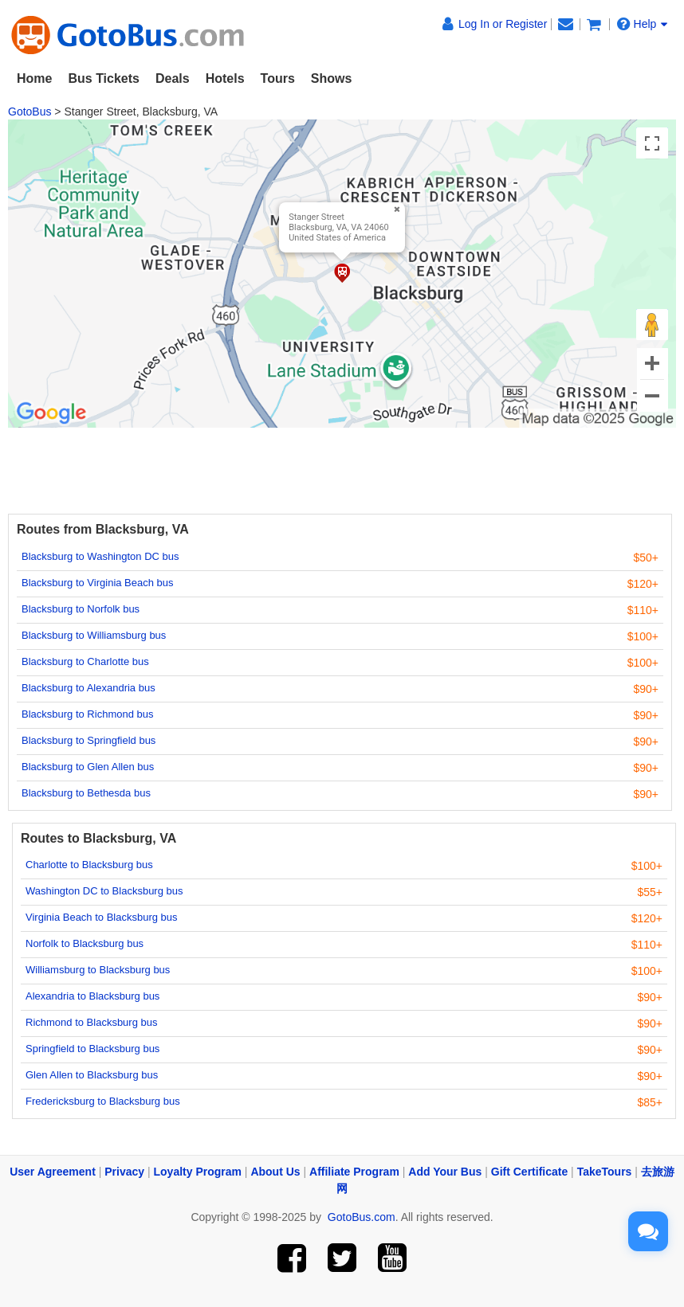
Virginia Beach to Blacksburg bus (102, 917)
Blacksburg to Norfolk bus (81, 609)
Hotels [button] (225, 78)
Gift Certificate (529, 1171)
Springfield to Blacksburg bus (92, 1049)
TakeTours (604, 1171)
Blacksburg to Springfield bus (88, 740)
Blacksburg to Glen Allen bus (88, 767)
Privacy (124, 1171)
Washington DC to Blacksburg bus (104, 891)
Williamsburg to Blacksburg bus (98, 970)
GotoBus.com (361, 1217)
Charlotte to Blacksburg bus (89, 865)
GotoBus (29, 111)
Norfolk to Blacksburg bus (84, 943)
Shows (331, 78)
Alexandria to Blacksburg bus (92, 996)
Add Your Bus (445, 1171)
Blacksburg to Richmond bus (87, 714)
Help (642, 24)
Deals (172, 78)
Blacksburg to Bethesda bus (86, 793)
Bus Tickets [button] (104, 78)
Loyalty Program (198, 1171)
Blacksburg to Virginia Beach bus (98, 583)
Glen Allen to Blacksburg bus (92, 1075)
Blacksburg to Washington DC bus (100, 556)
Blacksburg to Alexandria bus (88, 688)
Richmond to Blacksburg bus (91, 1022)
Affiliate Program (354, 1171)
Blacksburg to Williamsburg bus (94, 635)
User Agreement (53, 1171)
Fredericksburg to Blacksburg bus (103, 1101)
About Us (275, 1171)
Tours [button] (278, 78)
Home (34, 78)
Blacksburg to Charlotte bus (85, 661)
